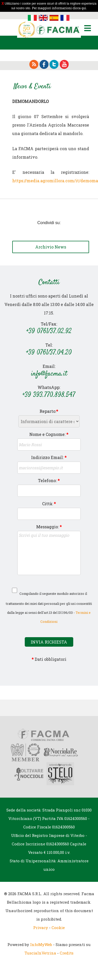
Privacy (40, 927)
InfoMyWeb (41, 944)
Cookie (58, 927)
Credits (67, 953)
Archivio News (50, 247)
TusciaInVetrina (40, 953)
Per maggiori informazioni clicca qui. (59, 8)
